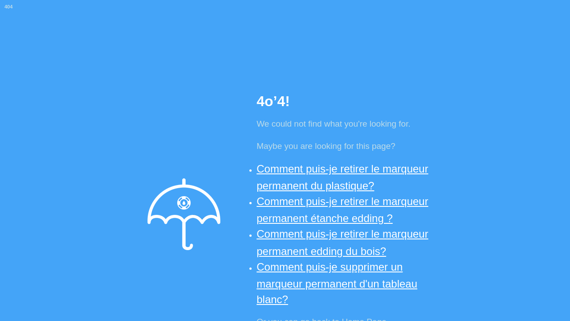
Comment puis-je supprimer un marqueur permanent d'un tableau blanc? (336, 283)
